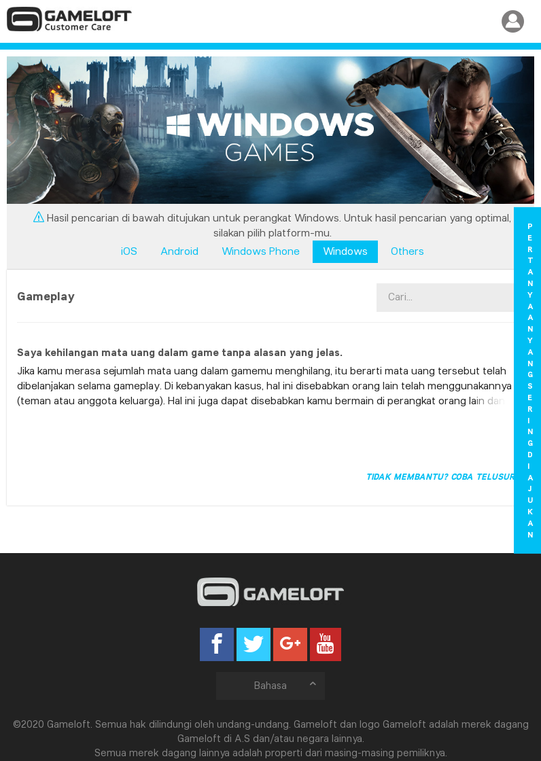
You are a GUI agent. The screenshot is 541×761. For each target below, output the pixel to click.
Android (179, 251)
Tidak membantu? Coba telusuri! (443, 476)
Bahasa (286, 685)
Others (407, 251)
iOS (129, 251)
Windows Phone (261, 251)
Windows (345, 251)
